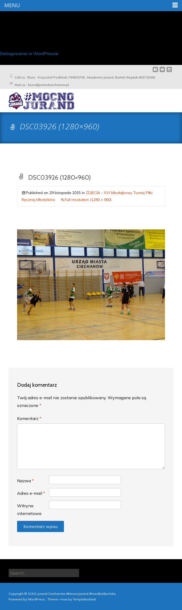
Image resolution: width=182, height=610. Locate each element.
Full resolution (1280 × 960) (88, 199)
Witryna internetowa (29, 509)
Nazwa (25, 480)
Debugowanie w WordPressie (29, 53)
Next (155, 250)
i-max (63, 599)
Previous (30, 250)
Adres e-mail (31, 493)
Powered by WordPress (27, 599)
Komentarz (29, 418)
